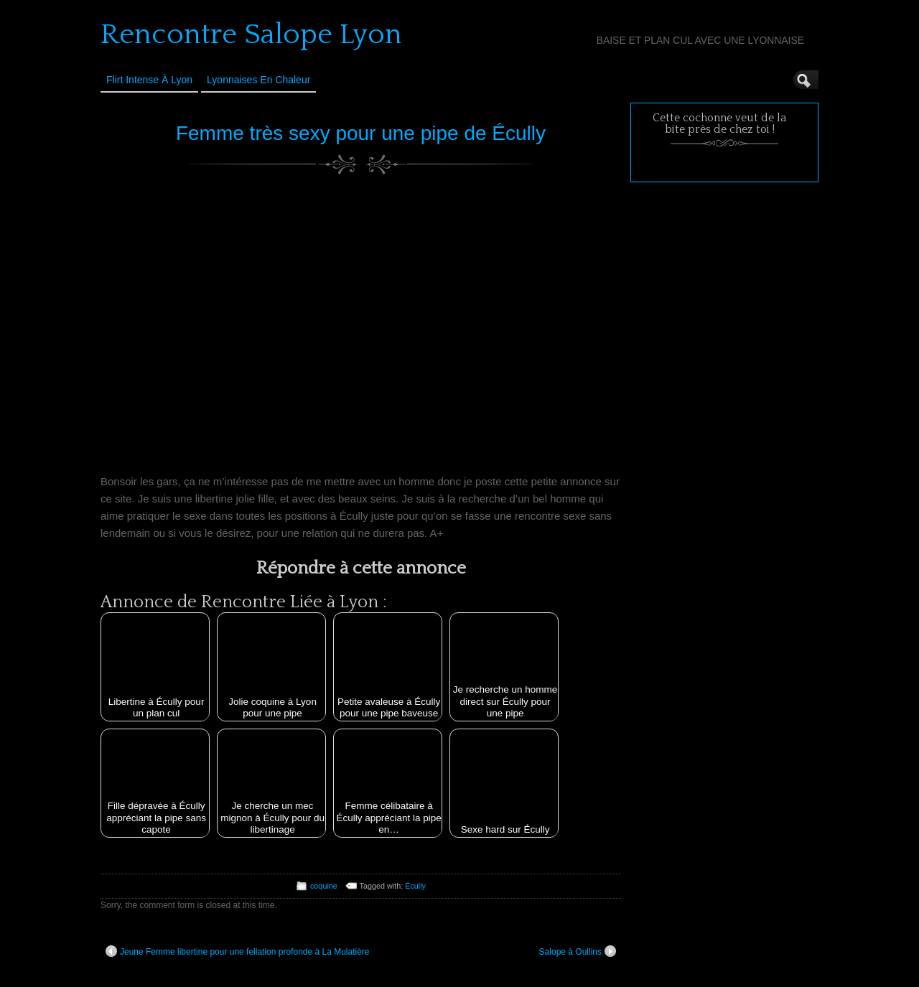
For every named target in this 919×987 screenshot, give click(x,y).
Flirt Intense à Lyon (149, 79)
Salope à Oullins (577, 951)
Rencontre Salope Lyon (251, 34)
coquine (323, 885)
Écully (415, 885)
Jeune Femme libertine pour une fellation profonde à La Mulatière (238, 951)
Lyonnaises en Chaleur (258, 79)
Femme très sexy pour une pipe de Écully (361, 133)
